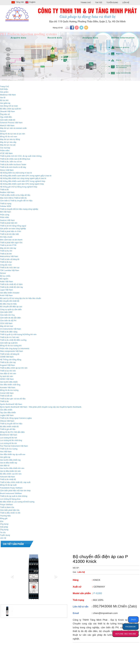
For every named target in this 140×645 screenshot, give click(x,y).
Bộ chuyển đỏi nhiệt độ (9, 301)
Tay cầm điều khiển (8, 412)
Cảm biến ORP (6, 312)
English (30, 2)
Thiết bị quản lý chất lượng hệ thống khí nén (18, 334)
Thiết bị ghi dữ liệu (7, 429)
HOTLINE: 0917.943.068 (125, 634)
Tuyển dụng (5, 535)
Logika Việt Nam (7, 415)
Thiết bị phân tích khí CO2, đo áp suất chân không (20, 156)
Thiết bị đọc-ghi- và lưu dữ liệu (12, 399)
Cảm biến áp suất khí (8, 343)
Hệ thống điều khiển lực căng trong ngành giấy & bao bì (23, 178)
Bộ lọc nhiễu (5, 276)
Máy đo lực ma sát (7, 145)
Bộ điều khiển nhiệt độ (9, 426)
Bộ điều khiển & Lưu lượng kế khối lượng (17, 502)
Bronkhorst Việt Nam (8, 435)
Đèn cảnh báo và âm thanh (11, 240)
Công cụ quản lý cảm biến (10, 309)
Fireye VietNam (6, 504)
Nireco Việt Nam (6, 170)
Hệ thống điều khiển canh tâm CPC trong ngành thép (22, 184)
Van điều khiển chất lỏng (10, 385)
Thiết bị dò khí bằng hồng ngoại (13, 226)
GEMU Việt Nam (7, 379)
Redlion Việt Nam (7, 192)
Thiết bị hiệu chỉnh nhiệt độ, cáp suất (15, 482)
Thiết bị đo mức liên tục (9, 267)
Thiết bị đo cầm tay (8, 362)
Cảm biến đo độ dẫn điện (10, 318)
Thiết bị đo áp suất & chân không (13, 496)
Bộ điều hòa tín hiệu (8, 304)
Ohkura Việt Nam (7, 421)
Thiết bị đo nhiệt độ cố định (11, 284)
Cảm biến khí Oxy (7, 315)
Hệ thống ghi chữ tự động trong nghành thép (18, 187)
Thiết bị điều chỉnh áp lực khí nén (14, 368)
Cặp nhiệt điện (6, 117)
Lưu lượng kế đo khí (8, 443)
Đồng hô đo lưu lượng (9, 390)
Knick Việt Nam (6, 295)
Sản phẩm (4, 92)
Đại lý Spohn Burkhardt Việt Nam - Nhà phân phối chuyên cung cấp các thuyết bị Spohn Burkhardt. (41, 407)
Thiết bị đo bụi (6, 262)
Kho (1, 521)
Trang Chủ (86, 2)
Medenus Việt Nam (8, 95)
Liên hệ (125, 2)
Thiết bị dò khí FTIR (8, 245)
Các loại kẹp (5, 148)
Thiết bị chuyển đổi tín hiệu (11, 424)
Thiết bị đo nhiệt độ (8, 479)
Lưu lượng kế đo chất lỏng (11, 440)
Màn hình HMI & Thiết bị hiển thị (13, 198)
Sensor (3, 131)
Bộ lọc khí (4, 100)
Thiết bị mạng (5, 203)
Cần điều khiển (6, 410)
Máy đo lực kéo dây (8, 142)
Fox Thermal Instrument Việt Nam (14, 446)
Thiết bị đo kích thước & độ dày (13, 167)
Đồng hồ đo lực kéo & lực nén (12, 134)
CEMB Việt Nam (6, 357)
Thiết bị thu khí (6, 251)
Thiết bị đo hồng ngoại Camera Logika (16, 418)
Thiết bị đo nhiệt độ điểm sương (13, 340)
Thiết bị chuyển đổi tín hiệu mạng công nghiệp (19, 209)
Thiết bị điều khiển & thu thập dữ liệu (15, 195)
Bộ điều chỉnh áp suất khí (10, 109)
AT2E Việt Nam (6, 153)
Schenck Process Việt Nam (11, 123)
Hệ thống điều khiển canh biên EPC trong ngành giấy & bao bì (25, 176)
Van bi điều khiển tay (8, 463)
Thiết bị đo (4, 401)
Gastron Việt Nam (7, 220)
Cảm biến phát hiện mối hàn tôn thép (15, 490)
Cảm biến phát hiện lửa (9, 510)
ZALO (133, 619)
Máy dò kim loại (6, 326)
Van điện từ (4, 465)
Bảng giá (3, 518)
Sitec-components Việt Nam (11, 351)
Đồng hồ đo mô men (8, 137)
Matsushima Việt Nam (9, 256)
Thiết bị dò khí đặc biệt (9, 234)
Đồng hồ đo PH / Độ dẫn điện (12, 432)
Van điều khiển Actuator (9, 293)
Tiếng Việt (17, 2)
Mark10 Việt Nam (7, 125)
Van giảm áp (5, 103)
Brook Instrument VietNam (11, 493)
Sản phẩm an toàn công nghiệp (13, 228)
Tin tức (3, 532)
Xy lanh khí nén (6, 376)
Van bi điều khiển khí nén (10, 471)
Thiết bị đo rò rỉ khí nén (9, 337)
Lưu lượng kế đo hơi (8, 438)
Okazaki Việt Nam (7, 111)
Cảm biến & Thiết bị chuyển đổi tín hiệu (16, 201)
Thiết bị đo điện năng (8, 332)
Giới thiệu (4, 89)
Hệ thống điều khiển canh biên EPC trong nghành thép (22, 181)
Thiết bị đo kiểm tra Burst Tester (13, 164)
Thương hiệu (5, 516)
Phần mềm (4, 217)
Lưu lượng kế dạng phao (10, 499)
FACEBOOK (130, 627)
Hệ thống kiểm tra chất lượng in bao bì (16, 173)
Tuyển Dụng (112, 2)
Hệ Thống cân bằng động (10, 360)
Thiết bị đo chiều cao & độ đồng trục (15, 159)
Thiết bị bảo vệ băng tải (9, 259)
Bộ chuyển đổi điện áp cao (11, 306)
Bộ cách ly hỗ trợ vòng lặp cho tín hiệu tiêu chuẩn (20, 298)
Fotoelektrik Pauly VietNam (11, 488)
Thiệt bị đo (4, 189)
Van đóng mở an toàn (9, 106)
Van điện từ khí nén (8, 373)
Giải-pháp (4, 527)
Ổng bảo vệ (5, 114)
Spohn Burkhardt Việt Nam (11, 404)
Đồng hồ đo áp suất (8, 485)
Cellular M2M (5, 206)
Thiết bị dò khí (6, 254)
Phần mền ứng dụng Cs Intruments (14, 348)
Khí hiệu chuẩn (6, 237)
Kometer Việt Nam (7, 387)
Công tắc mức (6, 265)
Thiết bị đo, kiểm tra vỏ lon (11, 162)
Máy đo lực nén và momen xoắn (13, 128)
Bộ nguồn (4, 279)
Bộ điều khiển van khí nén (10, 474)
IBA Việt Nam (5, 212)
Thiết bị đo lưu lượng (8, 449)
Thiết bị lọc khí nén (8, 371)
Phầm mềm (4, 150)
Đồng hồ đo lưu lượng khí (10, 346)
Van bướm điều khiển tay (10, 460)
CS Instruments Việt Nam (10, 329)
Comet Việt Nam (7, 393)
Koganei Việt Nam (7, 365)
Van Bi (2, 97)
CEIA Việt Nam (6, 323)
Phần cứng (4, 215)
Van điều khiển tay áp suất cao (12, 454)
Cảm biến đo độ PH (8, 320)
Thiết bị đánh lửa (7, 507)
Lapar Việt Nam (6, 290)
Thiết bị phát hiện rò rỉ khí (10, 231)
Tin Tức (98, 2)
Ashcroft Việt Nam (7, 477)
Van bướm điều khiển (9, 382)
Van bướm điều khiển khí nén (12, 468)
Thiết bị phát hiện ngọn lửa (11, 242)
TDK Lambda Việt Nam (9, 270)
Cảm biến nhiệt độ (7, 120)
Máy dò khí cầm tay (8, 248)
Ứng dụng (4, 524)
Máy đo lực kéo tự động (10, 139)
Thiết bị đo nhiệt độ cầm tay (11, 287)
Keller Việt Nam (6, 281)
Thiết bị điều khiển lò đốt (10, 513)
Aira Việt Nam (5, 451)
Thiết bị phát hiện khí (8, 223)
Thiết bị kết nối (6, 396)
